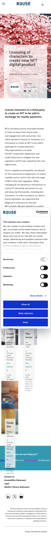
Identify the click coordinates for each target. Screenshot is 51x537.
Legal (6, 483)
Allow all (25, 304)
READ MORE (10, 366)
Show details (36, 296)
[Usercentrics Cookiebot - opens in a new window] (36, 212)
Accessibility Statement (15, 480)
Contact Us (9, 476)
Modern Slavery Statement (17, 487)
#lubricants (10, 469)
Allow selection (25, 313)
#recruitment (29, 386)
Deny (25, 322)
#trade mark (29, 384)
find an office (31, 460)
